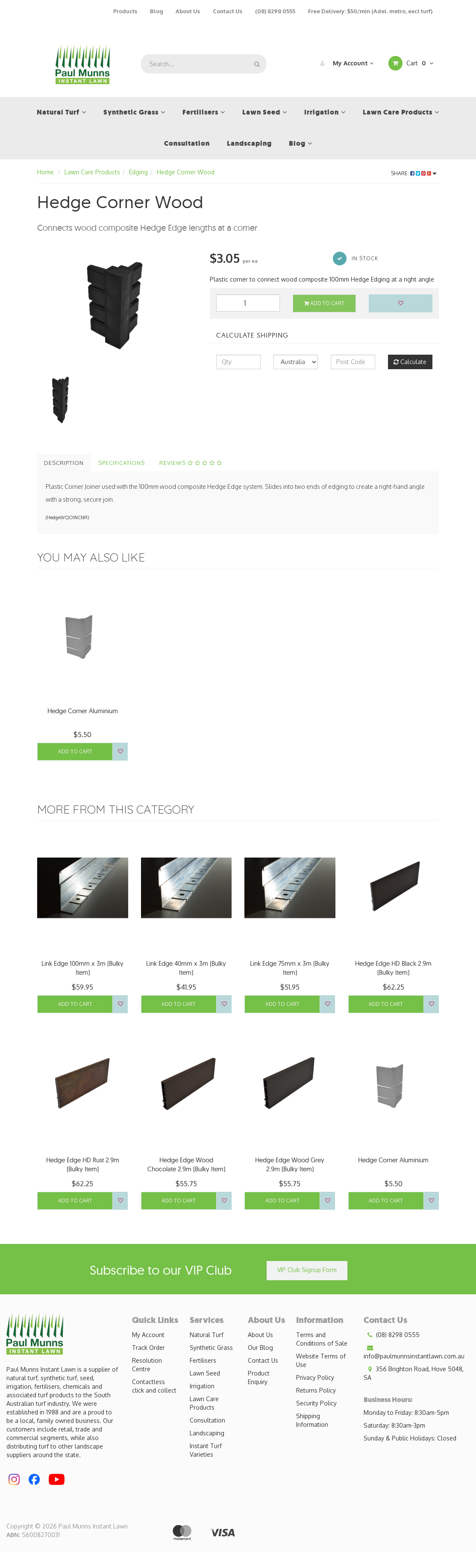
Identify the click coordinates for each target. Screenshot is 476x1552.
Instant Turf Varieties (206, 1450)
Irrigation (202, 1386)
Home (45, 172)
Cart (410, 63)
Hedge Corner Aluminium (82, 711)
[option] (117, 303)
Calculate (410, 361)
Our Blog (260, 1347)
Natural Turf (206, 1334)
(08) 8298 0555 (275, 11)
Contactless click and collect (154, 1386)
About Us (188, 11)
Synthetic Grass (211, 1347)
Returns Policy (316, 1390)
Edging (138, 172)
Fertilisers (203, 1360)
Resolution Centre (147, 1365)
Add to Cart (324, 303)
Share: (414, 173)
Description (64, 462)
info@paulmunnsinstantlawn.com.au (414, 1351)
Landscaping (207, 1433)
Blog (156, 11)
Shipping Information (312, 1420)
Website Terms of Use (321, 1360)
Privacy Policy (315, 1377)
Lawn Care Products (92, 172)
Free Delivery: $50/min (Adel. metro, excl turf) (370, 11)
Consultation (207, 1420)
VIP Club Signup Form (307, 1269)
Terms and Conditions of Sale (321, 1339)
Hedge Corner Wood (185, 172)
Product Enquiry (259, 1377)
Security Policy (316, 1403)
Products (125, 11)
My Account (344, 63)
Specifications (121, 462)
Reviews (190, 462)
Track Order (148, 1347)
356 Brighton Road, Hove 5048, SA (414, 1373)
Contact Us (227, 11)
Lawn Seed (205, 1373)
